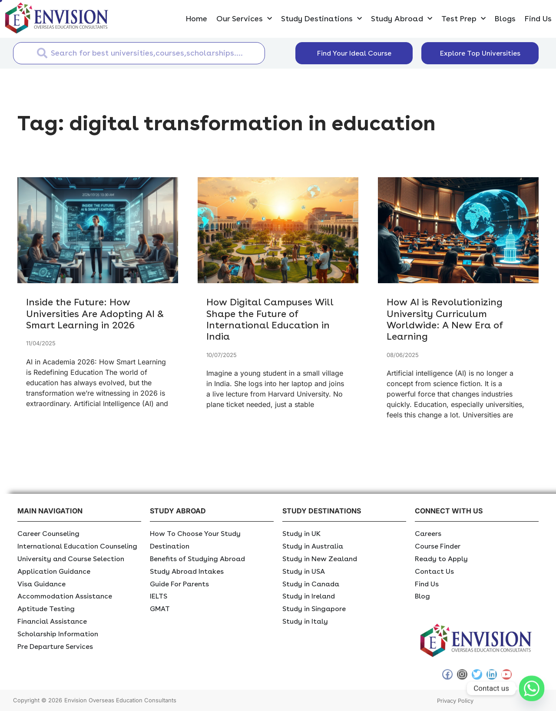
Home (196, 18)
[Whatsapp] (531, 688)
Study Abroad (401, 19)
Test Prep (463, 19)
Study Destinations (321, 19)
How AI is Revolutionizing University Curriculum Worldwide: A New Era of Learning (445, 319)
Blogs (505, 18)
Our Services (244, 19)
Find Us (538, 18)
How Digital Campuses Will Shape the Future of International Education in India (269, 319)
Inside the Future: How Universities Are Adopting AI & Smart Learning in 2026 (95, 313)
